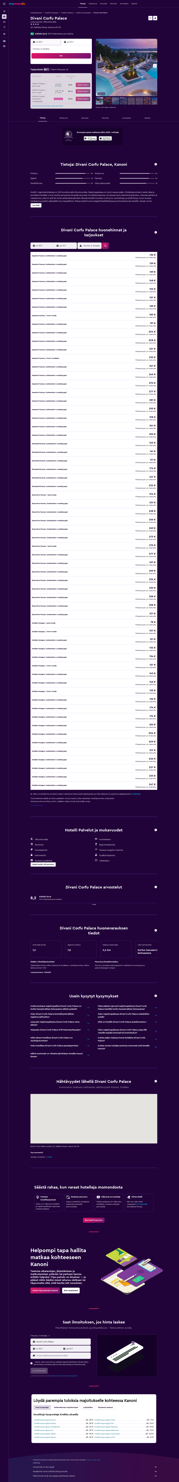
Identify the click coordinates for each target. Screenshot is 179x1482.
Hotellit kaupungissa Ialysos (45, 1379)
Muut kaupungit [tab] (42, 1349)
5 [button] (85, 65)
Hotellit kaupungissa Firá (103, 1365)
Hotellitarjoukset (36, 12)
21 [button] (56, 83)
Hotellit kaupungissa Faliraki (45, 1376)
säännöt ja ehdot (57, 1318)
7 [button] (55, 71)
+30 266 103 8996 (38, 30)
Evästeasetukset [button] (36, 747)
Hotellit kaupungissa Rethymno (106, 1372)
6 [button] (49, 71)
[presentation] (105, 138)
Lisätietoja (136, 736)
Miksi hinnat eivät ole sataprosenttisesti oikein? (95, 1418)
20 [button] (49, 83)
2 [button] (67, 65)
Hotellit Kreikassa (67, 12)
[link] (94, 1162)
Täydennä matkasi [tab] (105, 1349)
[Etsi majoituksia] (4, 16)
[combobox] (63, 1284)
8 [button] (61, 71)
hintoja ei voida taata (93, 1402)
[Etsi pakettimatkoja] (4, 27)
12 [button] (85, 71)
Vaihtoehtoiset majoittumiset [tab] (66, 1349)
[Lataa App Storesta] (105, 139)
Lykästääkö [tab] (88, 1349)
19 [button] (85, 77)
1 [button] (61, 65)
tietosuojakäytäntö (71, 1318)
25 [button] (79, 83)
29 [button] (61, 89)
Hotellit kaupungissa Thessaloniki (47, 1369)
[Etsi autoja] (4, 21)
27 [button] (50, 89)
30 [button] (67, 89)
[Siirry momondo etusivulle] (17, 3)
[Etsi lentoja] (4, 11)
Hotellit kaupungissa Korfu (104, 1379)
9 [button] (67, 71)
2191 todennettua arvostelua (60, 34)
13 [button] (50, 77)
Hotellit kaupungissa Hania (104, 1362)
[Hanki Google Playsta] (90, 139)
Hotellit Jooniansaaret (83, 12)
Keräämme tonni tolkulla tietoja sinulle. (95, 1413)
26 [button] (85, 83)
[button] (4, 4)
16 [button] (67, 77)
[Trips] (4, 34)
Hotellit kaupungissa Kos (43, 1372)
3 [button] (73, 65)
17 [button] (73, 77)
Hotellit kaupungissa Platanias (105, 1369)
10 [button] (73, 71)
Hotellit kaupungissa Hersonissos (107, 1376)
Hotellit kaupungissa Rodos (45, 1362)
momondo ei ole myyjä (95, 1409)
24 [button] (73, 83)
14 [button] (56, 77)
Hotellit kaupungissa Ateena (45, 1365)
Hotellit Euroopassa (51, 12)
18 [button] (79, 77)
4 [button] (79, 65)
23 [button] (67, 83)
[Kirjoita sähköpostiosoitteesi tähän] (63, 1297)
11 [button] (79, 71)
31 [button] (73, 89)
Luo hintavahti (141, 1146)
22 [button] (61, 83)
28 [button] (55, 89)
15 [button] (62, 77)
